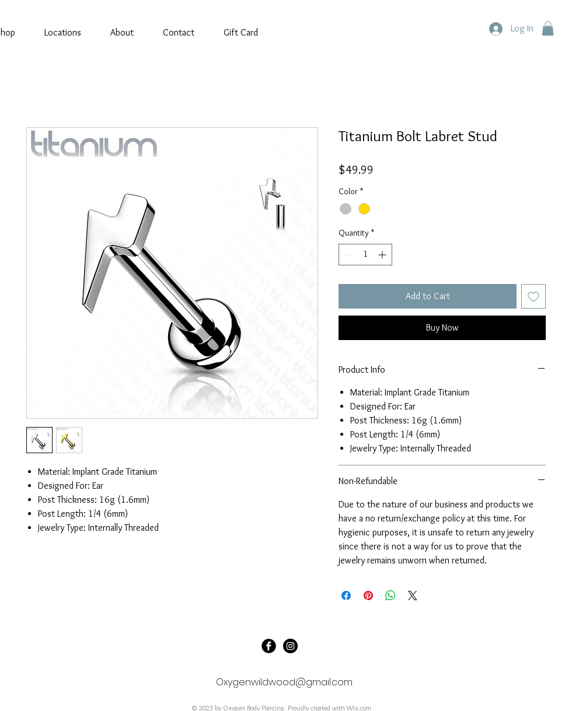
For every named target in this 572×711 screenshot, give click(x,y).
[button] (548, 28)
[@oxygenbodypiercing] (290, 646)
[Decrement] (347, 254)
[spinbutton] (365, 254)
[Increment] (383, 254)
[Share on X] (413, 596)
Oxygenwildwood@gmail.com (284, 682)
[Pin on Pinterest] (368, 596)
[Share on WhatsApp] (390, 596)
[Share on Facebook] (346, 596)
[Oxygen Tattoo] (268, 646)
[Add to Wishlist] (533, 296)
